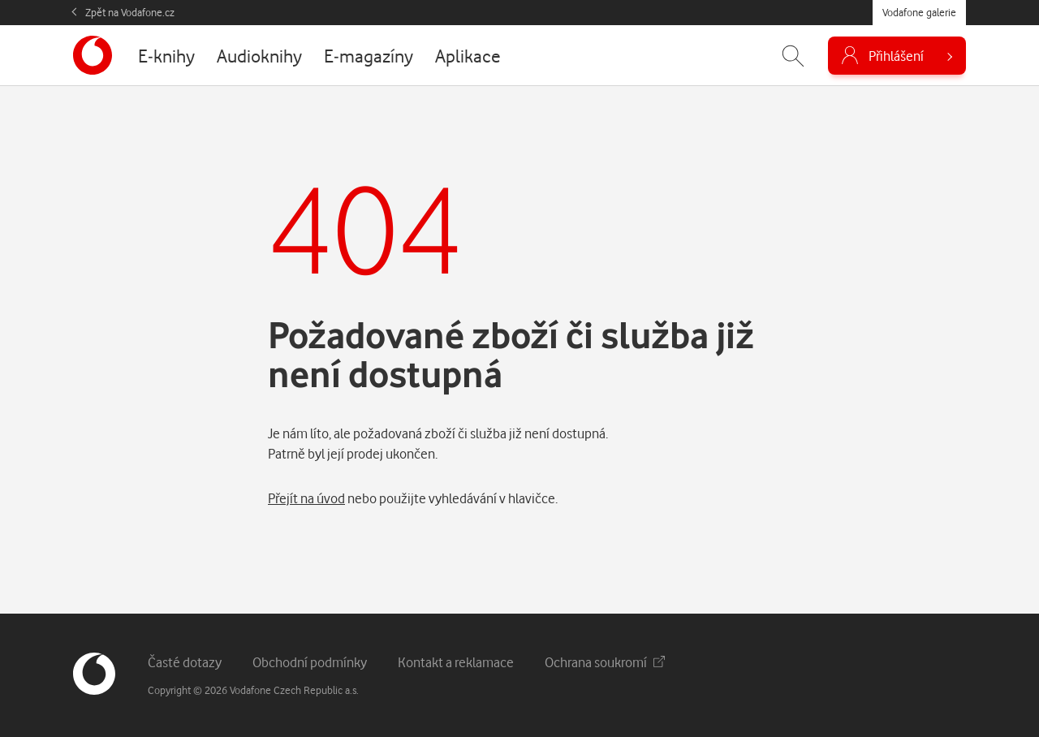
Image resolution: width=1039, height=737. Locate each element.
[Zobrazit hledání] (793, 55)
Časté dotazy (185, 661)
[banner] (92, 55)
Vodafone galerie (919, 12)
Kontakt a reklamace (456, 661)
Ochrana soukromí (605, 661)
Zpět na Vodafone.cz (130, 12)
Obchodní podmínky (309, 661)
